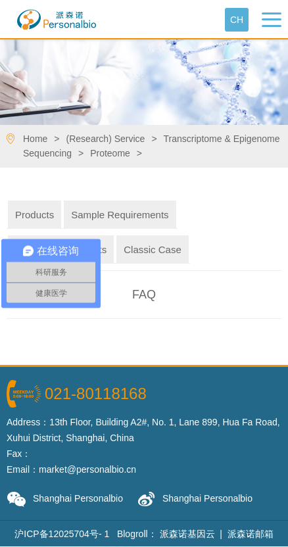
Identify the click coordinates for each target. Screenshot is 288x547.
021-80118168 (96, 393)
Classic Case (152, 249)
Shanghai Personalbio (65, 499)
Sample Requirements (119, 214)
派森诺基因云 (187, 534)
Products (34, 214)
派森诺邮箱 (251, 534)
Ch (236, 19)
